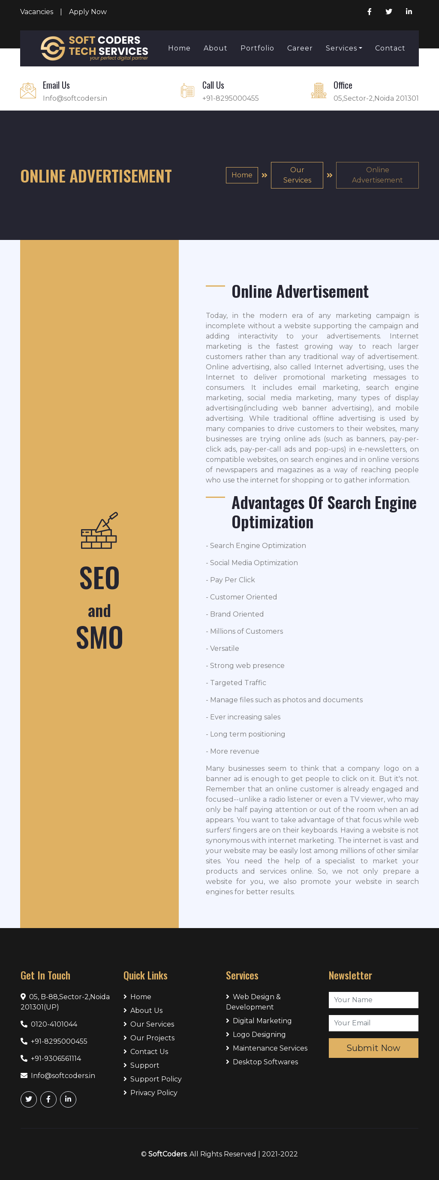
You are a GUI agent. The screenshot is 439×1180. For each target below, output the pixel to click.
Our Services (297, 175)
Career (300, 48)
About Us (142, 1010)
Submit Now (373, 1048)
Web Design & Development (253, 1002)
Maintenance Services (266, 1048)
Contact (390, 48)
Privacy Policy (150, 1093)
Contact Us (145, 1052)
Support (141, 1065)
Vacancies (36, 12)
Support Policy (152, 1079)
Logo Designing (256, 1034)
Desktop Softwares (262, 1062)
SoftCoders (167, 1154)
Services (341, 48)
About (216, 48)
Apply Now (88, 12)
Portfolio (257, 48)
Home (179, 48)
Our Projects (148, 1038)
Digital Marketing (259, 1021)
